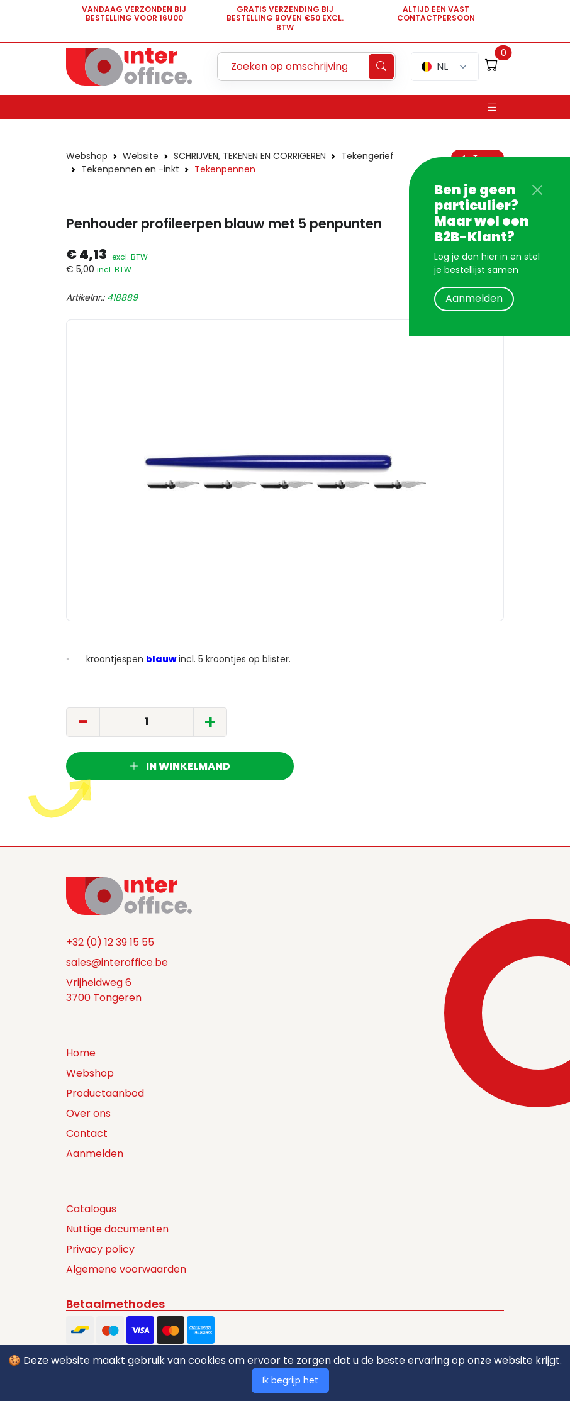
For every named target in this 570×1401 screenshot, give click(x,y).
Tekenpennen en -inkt (130, 169)
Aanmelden (474, 298)
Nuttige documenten (117, 1229)
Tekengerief (367, 156)
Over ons (88, 1113)
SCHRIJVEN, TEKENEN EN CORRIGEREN (250, 156)
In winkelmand (179, 766)
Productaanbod (105, 1093)
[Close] (537, 189)
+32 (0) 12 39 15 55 (110, 942)
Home (81, 1053)
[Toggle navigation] (492, 107)
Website (141, 156)
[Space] (129, 895)
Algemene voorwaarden (126, 1269)
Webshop (87, 156)
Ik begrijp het (290, 1380)
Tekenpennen (224, 169)
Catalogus (91, 1209)
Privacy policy (100, 1249)
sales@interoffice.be (117, 962)
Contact (87, 1133)
